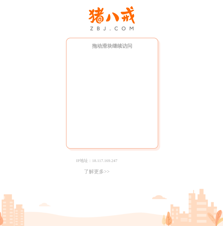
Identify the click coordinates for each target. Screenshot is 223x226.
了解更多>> (97, 171)
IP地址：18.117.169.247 (96, 160)
